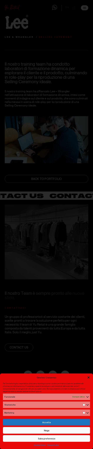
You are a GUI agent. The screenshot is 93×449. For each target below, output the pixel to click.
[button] (88, 377)
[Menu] (84, 7)
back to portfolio (46, 179)
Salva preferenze (46, 438)
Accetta (46, 422)
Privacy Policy (53, 445)
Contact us (19, 347)
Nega (46, 430)
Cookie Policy (40, 445)
